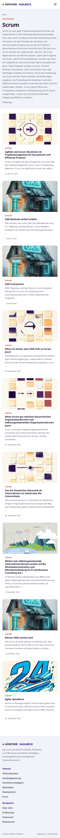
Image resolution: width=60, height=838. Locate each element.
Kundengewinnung (11, 778)
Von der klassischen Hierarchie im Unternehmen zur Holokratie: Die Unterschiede (23, 493)
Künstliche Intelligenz (13, 782)
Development (9, 792)
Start (4, 14)
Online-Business (10, 773)
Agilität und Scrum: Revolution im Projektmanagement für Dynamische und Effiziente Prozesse (28, 154)
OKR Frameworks (14, 284)
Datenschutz (8, 821)
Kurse (5, 796)
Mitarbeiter (7, 787)
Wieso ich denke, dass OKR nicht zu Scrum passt (28, 350)
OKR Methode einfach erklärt (21, 219)
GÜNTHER (16, 4)
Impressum (8, 817)
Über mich (7, 808)
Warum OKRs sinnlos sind (19, 637)
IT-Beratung (8, 812)
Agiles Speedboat (14, 699)
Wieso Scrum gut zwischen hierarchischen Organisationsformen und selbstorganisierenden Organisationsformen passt (29, 421)
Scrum (8, 148)
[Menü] (55, 4)
